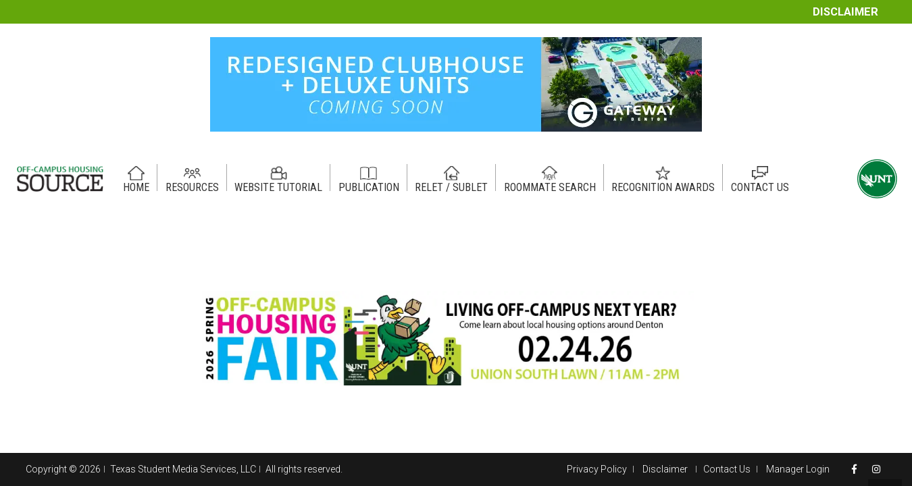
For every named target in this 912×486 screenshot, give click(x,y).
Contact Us (727, 469)
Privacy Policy (597, 469)
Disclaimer (845, 11)
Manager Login (798, 469)
